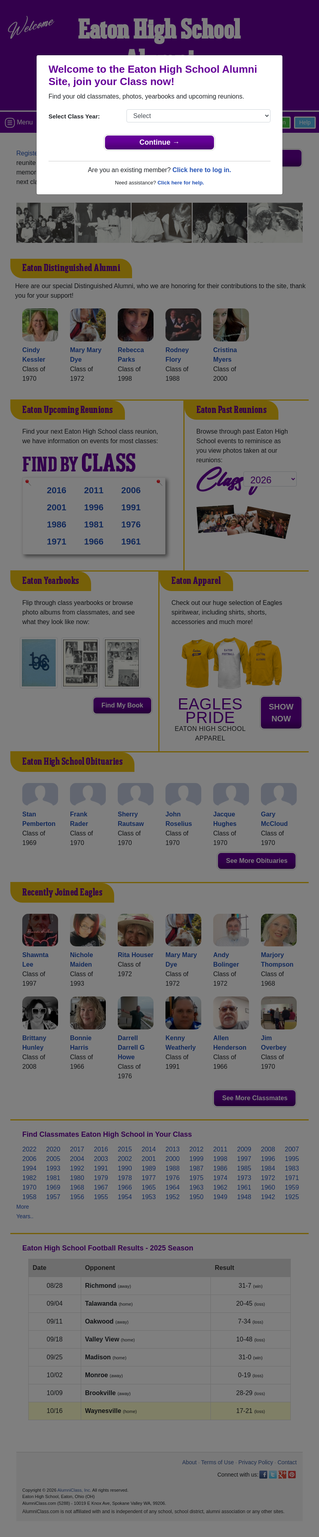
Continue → (160, 142)
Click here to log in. (201, 170)
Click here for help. (181, 183)
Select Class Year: (74, 116)
